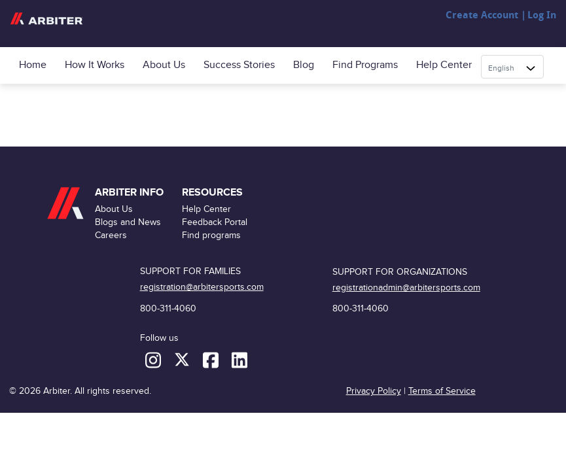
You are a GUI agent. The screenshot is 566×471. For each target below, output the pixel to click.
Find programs (365, 65)
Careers (111, 235)
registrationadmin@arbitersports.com (406, 287)
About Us (164, 65)
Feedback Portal (214, 222)
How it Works (94, 65)
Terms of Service (442, 390)
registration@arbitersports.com (202, 286)
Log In (541, 15)
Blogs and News (128, 222)
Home (32, 65)
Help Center (444, 65)
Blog (303, 65)
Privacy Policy (373, 390)
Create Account (482, 15)
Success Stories (239, 65)
